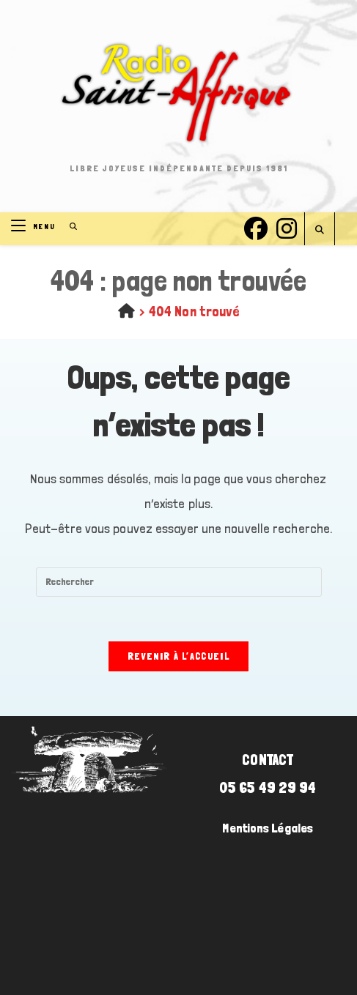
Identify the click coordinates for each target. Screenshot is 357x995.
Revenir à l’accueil (178, 656)
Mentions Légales (267, 828)
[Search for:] (68, 227)
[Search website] (319, 230)
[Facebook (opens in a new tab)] (256, 226)
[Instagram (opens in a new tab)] (286, 226)
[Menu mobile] (35, 227)
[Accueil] (126, 311)
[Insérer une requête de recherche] (179, 582)
